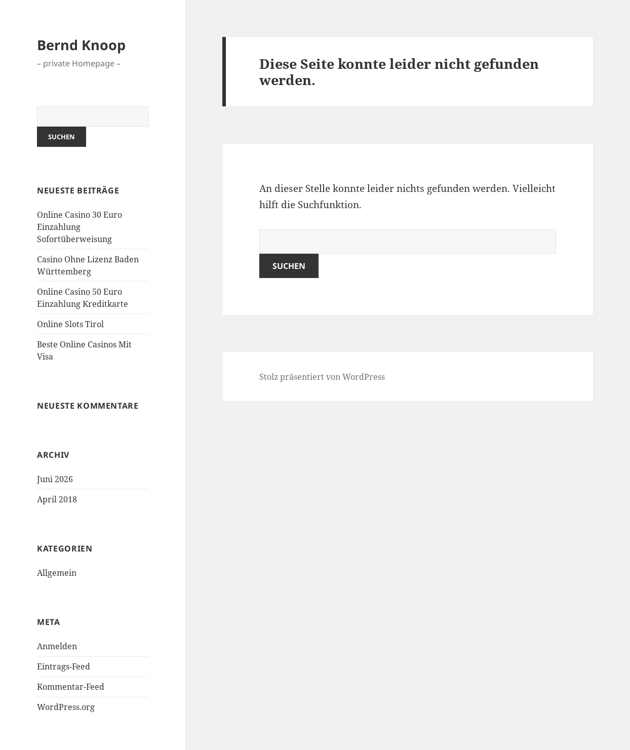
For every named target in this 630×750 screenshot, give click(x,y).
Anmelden (57, 646)
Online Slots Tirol (70, 324)
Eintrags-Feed (63, 666)
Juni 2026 (55, 479)
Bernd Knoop (81, 44)
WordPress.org (66, 707)
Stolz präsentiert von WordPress (322, 376)
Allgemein (56, 572)
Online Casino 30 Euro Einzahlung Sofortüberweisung (79, 227)
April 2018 (57, 499)
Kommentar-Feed (70, 686)
